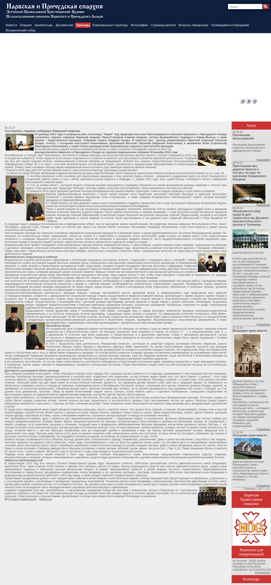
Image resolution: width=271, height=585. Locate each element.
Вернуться (45, 499)
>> (268, 488)
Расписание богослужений (243, 136)
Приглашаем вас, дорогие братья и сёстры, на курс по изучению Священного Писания (249, 172)
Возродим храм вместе (250, 330)
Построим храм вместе (250, 435)
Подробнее (263, 159)
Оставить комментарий (22, 499)
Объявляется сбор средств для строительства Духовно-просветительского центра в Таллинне (251, 218)
